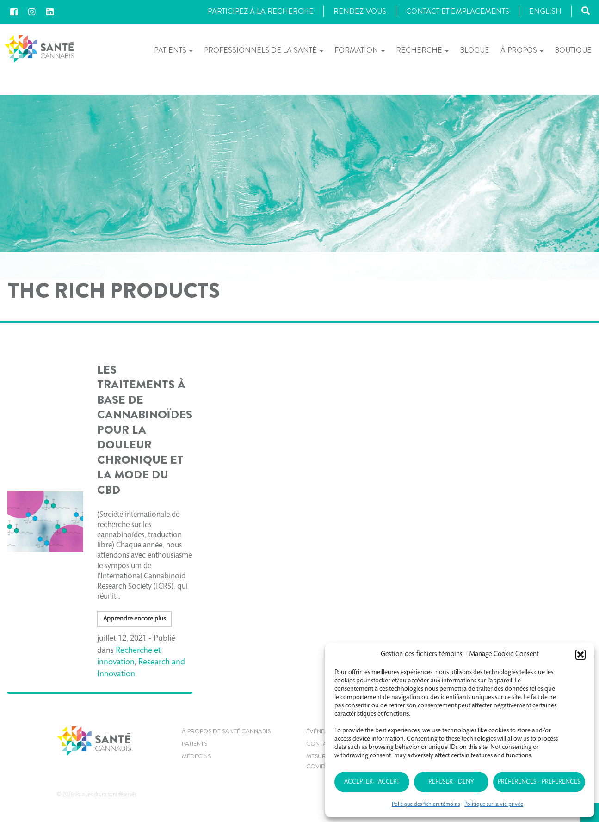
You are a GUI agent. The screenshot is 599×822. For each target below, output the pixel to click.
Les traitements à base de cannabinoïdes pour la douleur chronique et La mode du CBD (144, 430)
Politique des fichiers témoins (426, 804)
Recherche (422, 50)
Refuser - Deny (451, 782)
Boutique (573, 50)
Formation (359, 50)
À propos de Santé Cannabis (226, 731)
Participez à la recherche (261, 11)
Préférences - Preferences (539, 782)
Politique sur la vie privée (493, 804)
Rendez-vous (359, 11)
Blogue (474, 50)
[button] (580, 654)
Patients (173, 50)
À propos (521, 50)
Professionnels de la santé (263, 50)
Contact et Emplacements (457, 11)
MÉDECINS (196, 756)
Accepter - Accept (372, 782)
